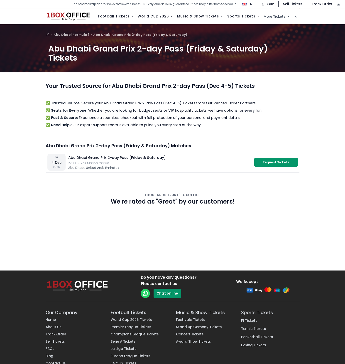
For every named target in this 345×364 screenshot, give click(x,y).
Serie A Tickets (123, 341)
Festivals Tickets (190, 319)
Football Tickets (116, 16)
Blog (49, 356)
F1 (48, 34)
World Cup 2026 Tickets (131, 319)
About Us (53, 327)
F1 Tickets (249, 320)
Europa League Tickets (130, 356)
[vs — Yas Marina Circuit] (173, 162)
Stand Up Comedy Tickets (199, 327)
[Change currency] (267, 4)
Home (51, 319)
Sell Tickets (292, 4)
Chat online (167, 293)
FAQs (50, 348)
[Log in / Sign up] (338, 4)
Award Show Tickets (193, 341)
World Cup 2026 (156, 16)
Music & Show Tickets (200, 16)
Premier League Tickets (131, 327)
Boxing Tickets (253, 345)
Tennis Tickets (253, 328)
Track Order (322, 4)
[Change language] (245, 4)
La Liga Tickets (124, 348)
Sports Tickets (243, 16)
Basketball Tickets (257, 336)
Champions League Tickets (135, 334)
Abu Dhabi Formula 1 (71, 34)
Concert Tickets (190, 334)
